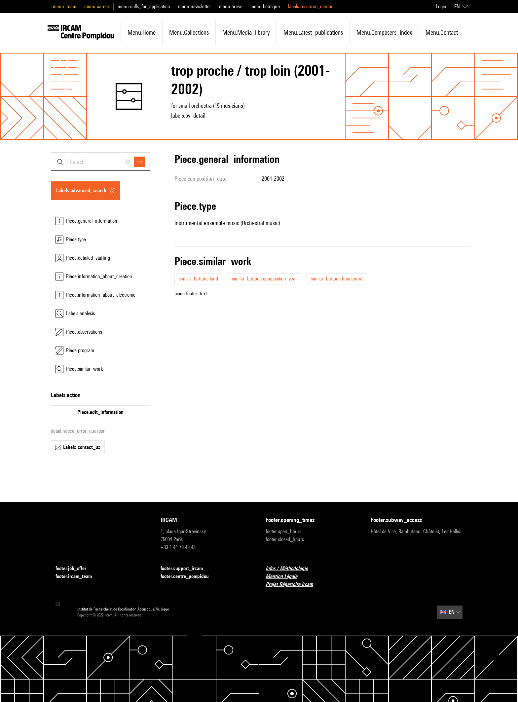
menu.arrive (230, 6)
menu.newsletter (194, 6)
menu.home (142, 32)
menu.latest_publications (313, 32)
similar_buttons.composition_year (264, 279)
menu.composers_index (384, 32)
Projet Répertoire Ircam (293, 584)
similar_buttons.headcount (337, 279)
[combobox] (100, 162)
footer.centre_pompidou (189, 576)
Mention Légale (285, 576)
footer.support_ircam (186, 568)
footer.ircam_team (78, 576)
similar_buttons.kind (198, 279)
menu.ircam (64, 6)
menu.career (96, 6)
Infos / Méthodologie (291, 568)
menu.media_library (246, 32)
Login (441, 6)
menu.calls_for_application (144, 6)
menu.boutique (265, 6)
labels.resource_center (310, 6)
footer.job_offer (75, 568)
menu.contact (442, 32)
